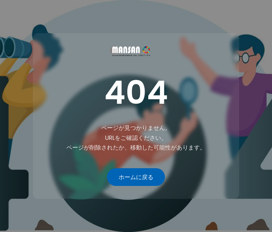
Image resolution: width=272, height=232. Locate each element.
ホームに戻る (136, 177)
